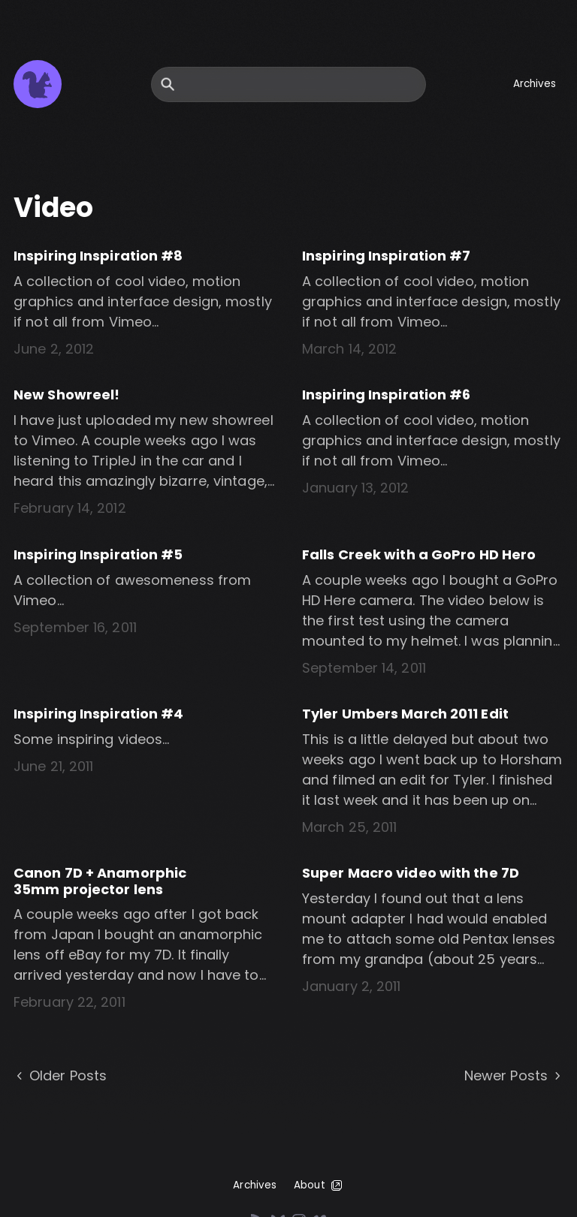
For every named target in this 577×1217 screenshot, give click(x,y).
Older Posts (60, 1076)
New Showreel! (66, 394)
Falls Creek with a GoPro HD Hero (419, 554)
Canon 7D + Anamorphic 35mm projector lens (100, 881)
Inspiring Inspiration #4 (98, 713)
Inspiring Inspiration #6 (386, 394)
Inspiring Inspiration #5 (98, 554)
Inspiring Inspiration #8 (98, 255)
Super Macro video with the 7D (410, 872)
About (319, 1185)
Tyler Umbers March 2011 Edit (405, 713)
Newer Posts (513, 1076)
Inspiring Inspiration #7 (386, 255)
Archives (535, 84)
